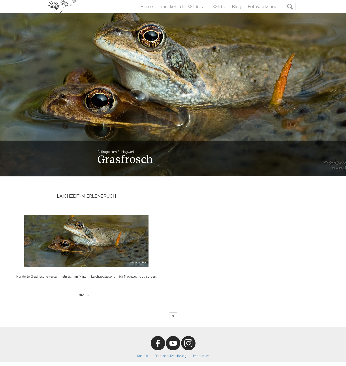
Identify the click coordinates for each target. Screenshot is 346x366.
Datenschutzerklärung (170, 356)
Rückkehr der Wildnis (183, 6)
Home (146, 6)
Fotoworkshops (264, 6)
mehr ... (84, 294)
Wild (219, 6)
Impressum (201, 356)
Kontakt (142, 356)
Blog (236, 6)
